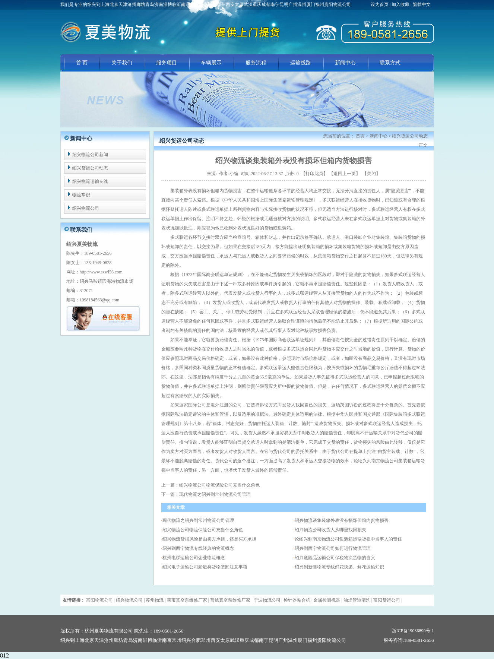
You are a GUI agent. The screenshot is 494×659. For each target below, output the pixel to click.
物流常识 (81, 194)
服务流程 (256, 63)
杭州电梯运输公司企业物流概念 (193, 557)
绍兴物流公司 (85, 208)
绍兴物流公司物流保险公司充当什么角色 (202, 529)
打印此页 (314, 173)
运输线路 (300, 63)
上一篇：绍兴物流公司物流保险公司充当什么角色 (210, 485)
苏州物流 (155, 600)
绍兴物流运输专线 (90, 181)
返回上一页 (344, 173)
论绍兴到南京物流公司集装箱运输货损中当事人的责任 (348, 539)
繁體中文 (422, 4)
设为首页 (380, 4)
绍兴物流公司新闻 (90, 154)
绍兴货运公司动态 (90, 168)
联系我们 (81, 230)
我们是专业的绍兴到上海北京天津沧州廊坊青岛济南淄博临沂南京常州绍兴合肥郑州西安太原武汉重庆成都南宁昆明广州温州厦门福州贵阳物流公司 (205, 4)
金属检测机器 (326, 600)
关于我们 (121, 63)
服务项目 (166, 63)
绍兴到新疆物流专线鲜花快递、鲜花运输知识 (339, 567)
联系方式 (390, 63)
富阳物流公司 (99, 600)
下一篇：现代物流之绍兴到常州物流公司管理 (206, 494)
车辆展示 (211, 63)
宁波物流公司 (267, 600)
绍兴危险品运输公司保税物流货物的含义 (335, 557)
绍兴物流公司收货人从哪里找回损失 (330, 529)
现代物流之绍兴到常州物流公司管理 (198, 520)
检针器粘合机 (297, 600)
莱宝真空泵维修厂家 (187, 600)
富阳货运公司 (386, 600)
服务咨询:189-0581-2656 (408, 640)
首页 (360, 136)
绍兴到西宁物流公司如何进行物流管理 (333, 548)
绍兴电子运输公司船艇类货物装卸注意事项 (204, 567)
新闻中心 (345, 63)
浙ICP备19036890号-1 (413, 630)
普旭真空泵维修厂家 (230, 600)
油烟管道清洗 (356, 600)
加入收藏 (400, 4)
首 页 (82, 63)
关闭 (371, 173)
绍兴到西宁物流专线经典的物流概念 (198, 548)
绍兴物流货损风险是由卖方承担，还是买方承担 (209, 539)
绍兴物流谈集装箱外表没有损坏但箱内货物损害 (342, 520)
